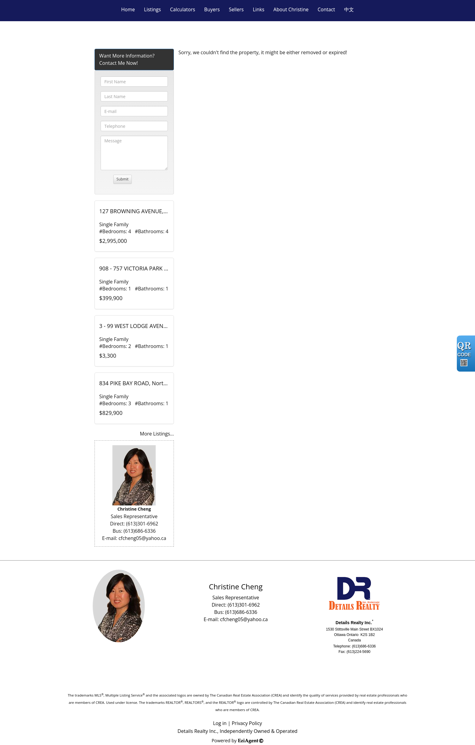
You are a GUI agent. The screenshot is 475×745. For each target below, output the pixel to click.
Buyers (212, 9)
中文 (349, 9)
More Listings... (157, 433)
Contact (326, 9)
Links (258, 9)
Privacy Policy (247, 723)
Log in (220, 723)
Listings (152, 9)
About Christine (291, 9)
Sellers (236, 9)
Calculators (182, 9)
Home (128, 9)
